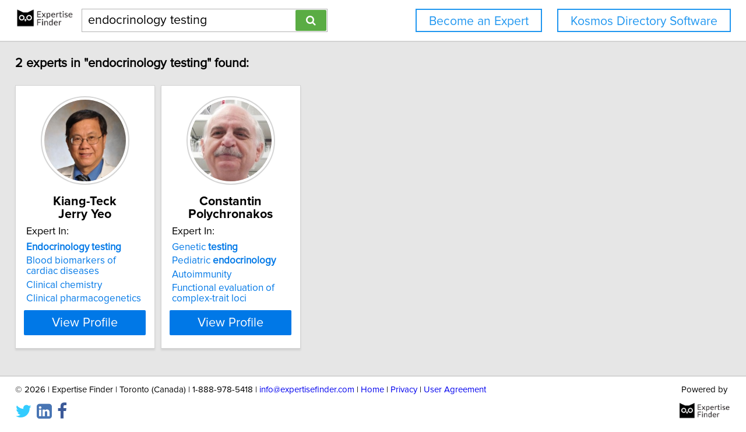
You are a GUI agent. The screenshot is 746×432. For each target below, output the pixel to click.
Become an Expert (479, 21)
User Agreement (455, 389)
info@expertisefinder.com (306, 389)
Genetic (242, 247)
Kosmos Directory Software (644, 21)
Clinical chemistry (72, 285)
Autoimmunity (239, 274)
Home (372, 389)
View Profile (108, 322)
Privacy (403, 389)
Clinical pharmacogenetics (91, 298)
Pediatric (261, 260)
